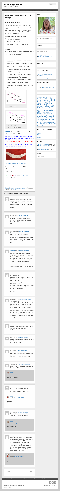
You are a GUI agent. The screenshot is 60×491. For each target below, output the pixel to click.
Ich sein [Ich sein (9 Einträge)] (45, 115)
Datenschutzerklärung (7, 487)
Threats (39, 137)
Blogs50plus (40, 146)
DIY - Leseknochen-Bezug (43, 76)
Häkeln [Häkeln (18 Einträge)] (40, 115)
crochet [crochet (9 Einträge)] (47, 101)
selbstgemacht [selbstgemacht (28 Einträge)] (44, 123)
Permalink (14, 189)
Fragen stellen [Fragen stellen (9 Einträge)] (42, 107)
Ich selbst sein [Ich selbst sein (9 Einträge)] (51, 115)
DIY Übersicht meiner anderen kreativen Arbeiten (15, 163)
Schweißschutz (11, 188)
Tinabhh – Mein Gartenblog (43, 144)
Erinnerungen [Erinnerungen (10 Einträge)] (50, 105)
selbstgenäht (22, 188)
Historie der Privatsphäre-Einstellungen (39, 478)
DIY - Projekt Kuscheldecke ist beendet (45, 74)
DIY (9, 10)
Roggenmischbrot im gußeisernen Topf (45, 56)
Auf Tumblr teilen (25, 175)
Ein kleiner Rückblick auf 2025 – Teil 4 (45, 59)
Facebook (39, 132)
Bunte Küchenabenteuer (43, 149)
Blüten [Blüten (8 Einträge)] (40, 100)
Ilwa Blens (12, 250)
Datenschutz (40, 10)
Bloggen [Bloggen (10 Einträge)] (48, 98)
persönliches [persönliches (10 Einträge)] (49, 120)
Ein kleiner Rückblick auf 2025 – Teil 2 (47, 87)
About (29, 10)
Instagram (39, 133)
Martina (20, 19)
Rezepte (14, 10)
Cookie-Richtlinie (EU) (49, 10)
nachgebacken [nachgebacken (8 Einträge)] (40, 119)
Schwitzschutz (17, 188)
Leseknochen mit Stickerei (43, 57)
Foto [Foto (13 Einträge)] (46, 106)
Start (6, 10)
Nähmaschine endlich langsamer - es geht (45, 78)
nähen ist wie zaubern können (22, 187)
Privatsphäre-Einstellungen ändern (23, 478)
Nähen (15, 187)
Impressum (34, 10)
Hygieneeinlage (11, 187)
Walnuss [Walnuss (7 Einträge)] (41, 125)
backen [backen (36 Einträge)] (50, 97)
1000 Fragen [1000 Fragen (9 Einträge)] (40, 95)
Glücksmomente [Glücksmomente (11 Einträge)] (41, 110)
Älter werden (40, 53)
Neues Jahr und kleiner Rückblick (48, 88)
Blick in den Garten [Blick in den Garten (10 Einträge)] (41, 98)
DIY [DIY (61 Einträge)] (48, 103)
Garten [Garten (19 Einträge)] (49, 109)
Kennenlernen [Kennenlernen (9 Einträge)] (40, 116)
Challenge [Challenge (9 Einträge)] (42, 101)
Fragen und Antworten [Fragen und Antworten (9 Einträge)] (50, 107)
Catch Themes (53, 485)
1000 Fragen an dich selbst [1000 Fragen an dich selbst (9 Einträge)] (48, 95)
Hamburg (19, 10)
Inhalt (25, 10)
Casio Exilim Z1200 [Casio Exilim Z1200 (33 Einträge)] (46, 100)
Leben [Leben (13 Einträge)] (46, 116)
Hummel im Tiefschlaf (42, 55)
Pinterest (39, 134)
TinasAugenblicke (13, 4)
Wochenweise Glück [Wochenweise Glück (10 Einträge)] (47, 125)
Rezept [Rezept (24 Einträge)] (46, 122)
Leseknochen (40, 75)
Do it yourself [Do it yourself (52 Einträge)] (46, 104)
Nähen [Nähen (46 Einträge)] (47, 119)
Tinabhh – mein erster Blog (43, 145)
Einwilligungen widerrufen (10, 478)
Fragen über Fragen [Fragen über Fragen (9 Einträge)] (41, 109)
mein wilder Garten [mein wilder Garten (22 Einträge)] (45, 117)
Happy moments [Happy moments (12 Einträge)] (48, 113)
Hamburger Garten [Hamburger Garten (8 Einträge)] (44, 112)
